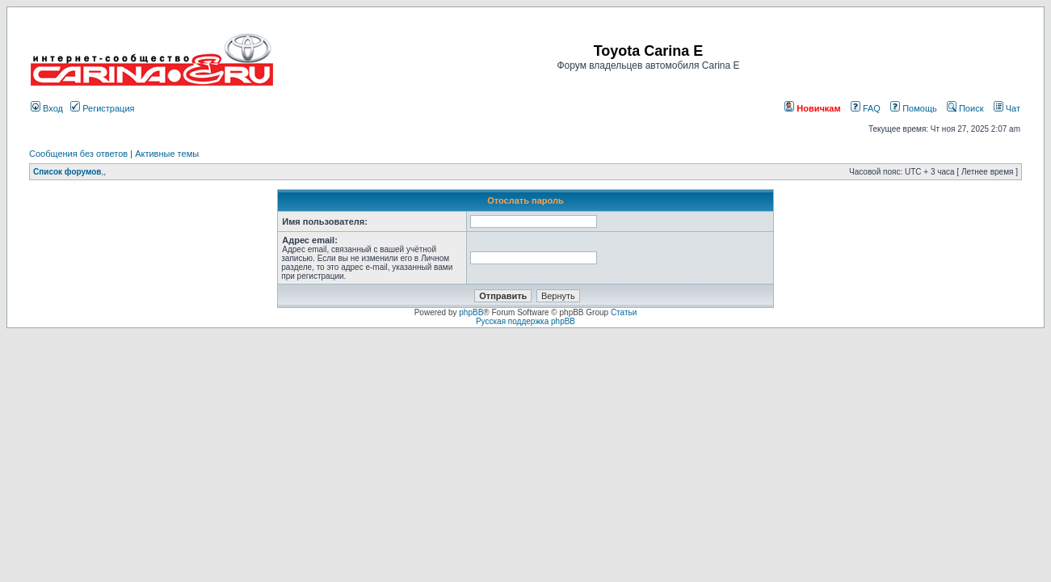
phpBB (471, 312)
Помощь (913, 108)
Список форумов (67, 171)
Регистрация (102, 108)
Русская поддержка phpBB (525, 321)
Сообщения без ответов (78, 153)
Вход (47, 108)
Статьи (624, 312)
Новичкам (812, 108)
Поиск (965, 108)
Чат (1007, 108)
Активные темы (167, 153)
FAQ (866, 108)
